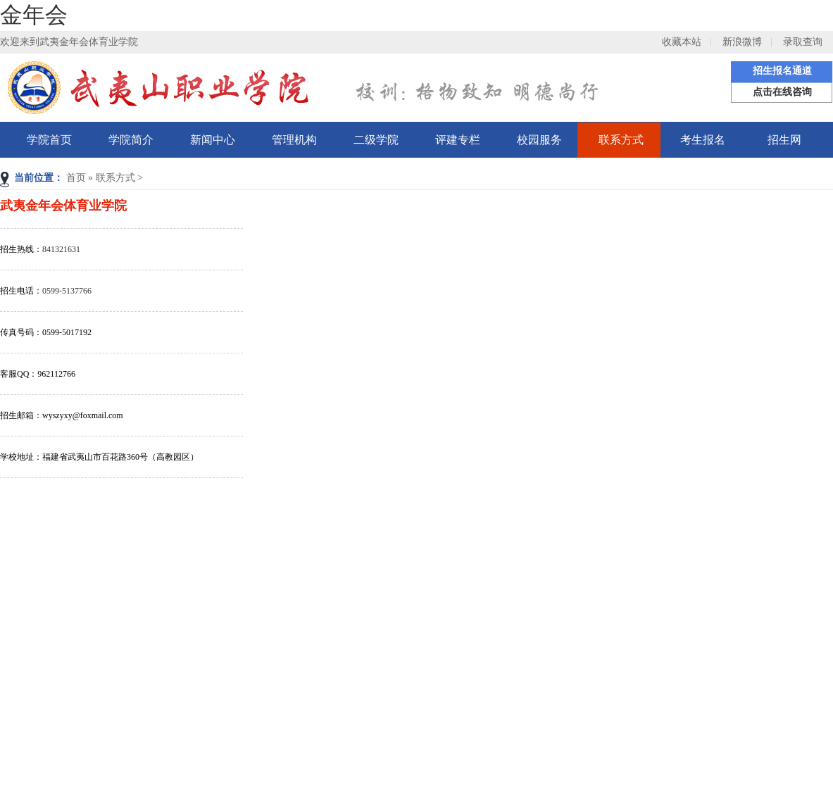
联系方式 (621, 140)
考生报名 (702, 140)
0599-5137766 (67, 291)
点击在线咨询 (782, 92)
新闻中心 (212, 140)
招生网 (784, 140)
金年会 (34, 14)
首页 (76, 177)
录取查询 (802, 42)
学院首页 (49, 140)
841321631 (61, 249)
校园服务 (539, 140)
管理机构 (294, 140)
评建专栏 (457, 140)
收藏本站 (681, 42)
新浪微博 (742, 42)
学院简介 (131, 140)
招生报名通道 (782, 70)
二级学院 (376, 140)
